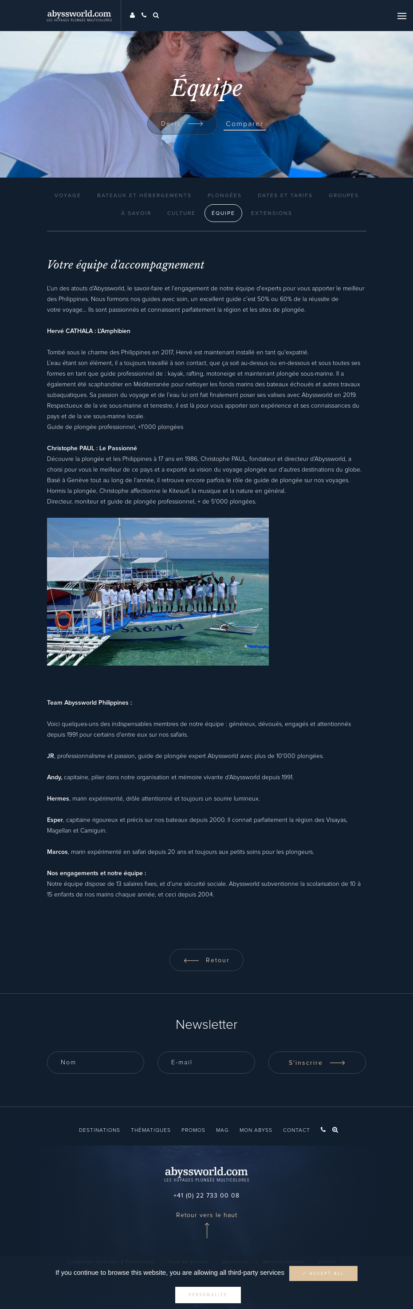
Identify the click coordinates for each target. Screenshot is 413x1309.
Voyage (68, 195)
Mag (222, 1130)
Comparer (245, 123)
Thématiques (151, 1130)
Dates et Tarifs (285, 195)
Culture (181, 213)
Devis (182, 124)
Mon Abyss (256, 1130)
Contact (296, 1130)
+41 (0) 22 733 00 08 (206, 1196)
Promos (193, 1130)
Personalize (208, 1295)
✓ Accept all (323, 1273)
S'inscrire (317, 1063)
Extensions (271, 213)
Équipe (223, 213)
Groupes (344, 195)
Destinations (99, 1130)
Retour (206, 960)
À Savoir (136, 213)
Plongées (225, 195)
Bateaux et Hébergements (144, 195)
